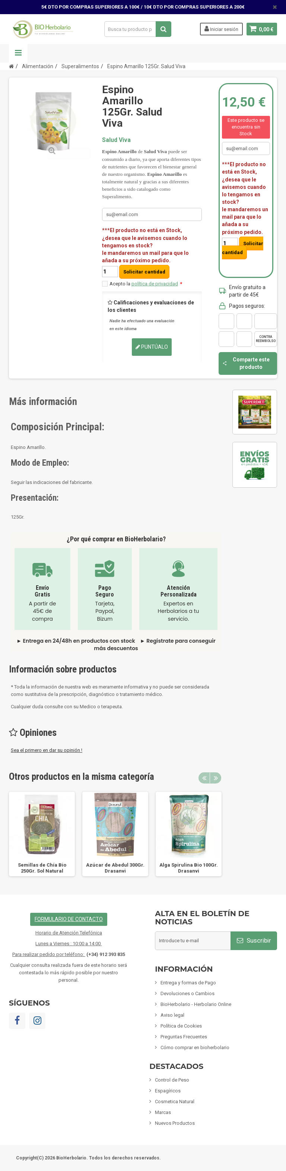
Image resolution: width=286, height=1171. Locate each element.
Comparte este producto (246, 363)
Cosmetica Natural (174, 1101)
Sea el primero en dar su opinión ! (46, 750)
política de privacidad (154, 284)
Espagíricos (168, 1091)
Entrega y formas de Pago (188, 982)
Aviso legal (172, 1015)
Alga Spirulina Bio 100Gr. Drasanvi (188, 868)
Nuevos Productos (175, 1123)
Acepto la (145, 284)
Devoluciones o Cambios (187, 993)
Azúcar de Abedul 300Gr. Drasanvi (115, 868)
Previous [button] (204, 778)
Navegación (18, 53)
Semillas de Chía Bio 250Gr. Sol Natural (42, 868)
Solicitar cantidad (144, 272)
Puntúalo (152, 347)
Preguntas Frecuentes (184, 1036)
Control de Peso (172, 1080)
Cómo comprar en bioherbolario (195, 1047)
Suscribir (254, 940)
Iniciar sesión (221, 28)
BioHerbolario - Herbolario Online (196, 1004)
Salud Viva (116, 139)
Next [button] (215, 778)
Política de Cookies (181, 1026)
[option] (42, 834)
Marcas (163, 1112)
